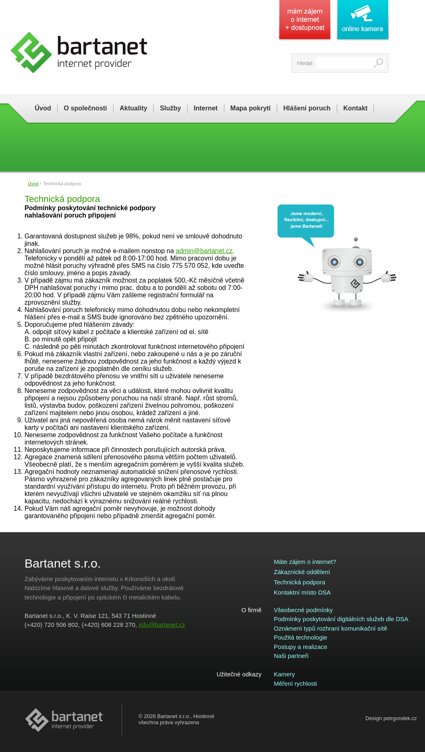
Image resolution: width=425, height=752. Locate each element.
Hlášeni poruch (307, 108)
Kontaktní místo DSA (302, 592)
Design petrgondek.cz (391, 718)
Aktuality (134, 108)
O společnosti (85, 108)
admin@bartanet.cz (204, 250)
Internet (206, 108)
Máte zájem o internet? (305, 561)
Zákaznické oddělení (302, 571)
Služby (170, 108)
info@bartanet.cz (162, 624)
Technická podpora (299, 582)
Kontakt (355, 108)
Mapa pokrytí (250, 108)
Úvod (43, 108)
